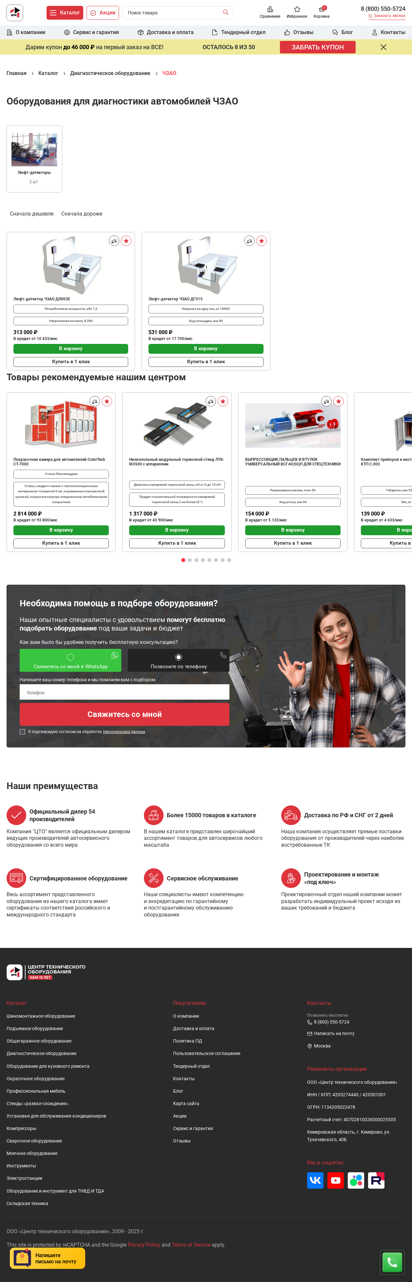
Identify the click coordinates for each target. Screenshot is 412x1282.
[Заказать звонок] (386, 17)
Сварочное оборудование (34, 1141)
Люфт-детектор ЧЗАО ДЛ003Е (41, 299)
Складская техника (27, 1203)
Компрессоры (21, 1128)
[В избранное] (126, 241)
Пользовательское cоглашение (206, 1053)
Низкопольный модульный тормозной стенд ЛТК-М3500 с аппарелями (176, 461)
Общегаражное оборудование (39, 1041)
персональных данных (124, 731)
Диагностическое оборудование (41, 1053)
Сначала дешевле (31, 213)
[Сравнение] (270, 13)
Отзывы (182, 1141)
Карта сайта (186, 1103)
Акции (179, 1116)
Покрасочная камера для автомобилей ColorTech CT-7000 (59, 461)
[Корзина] (322, 13)
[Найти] (227, 12)
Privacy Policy (144, 1245)
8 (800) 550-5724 (383, 9)
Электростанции (24, 1178)
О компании (186, 1016)
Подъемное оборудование (35, 1028)
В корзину (71, 348)
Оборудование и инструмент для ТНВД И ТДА (55, 1191)
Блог (178, 1091)
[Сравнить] (114, 241)
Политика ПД (187, 1041)
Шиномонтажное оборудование (41, 1016)
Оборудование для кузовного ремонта (48, 1066)
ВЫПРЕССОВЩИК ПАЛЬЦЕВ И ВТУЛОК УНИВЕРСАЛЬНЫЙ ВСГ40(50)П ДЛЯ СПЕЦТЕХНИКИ (293, 461)
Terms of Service (191, 1245)
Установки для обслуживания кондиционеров (56, 1116)
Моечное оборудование (32, 1153)
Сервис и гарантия (193, 1128)
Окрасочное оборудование (36, 1078)
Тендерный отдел (191, 1066)
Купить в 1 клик (71, 362)
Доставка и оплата (193, 1028)
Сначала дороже (81, 213)
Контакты (184, 1078)
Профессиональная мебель (36, 1091)
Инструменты (21, 1165)
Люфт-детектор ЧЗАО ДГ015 (175, 299)
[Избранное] (297, 13)
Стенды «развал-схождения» (38, 1103)
